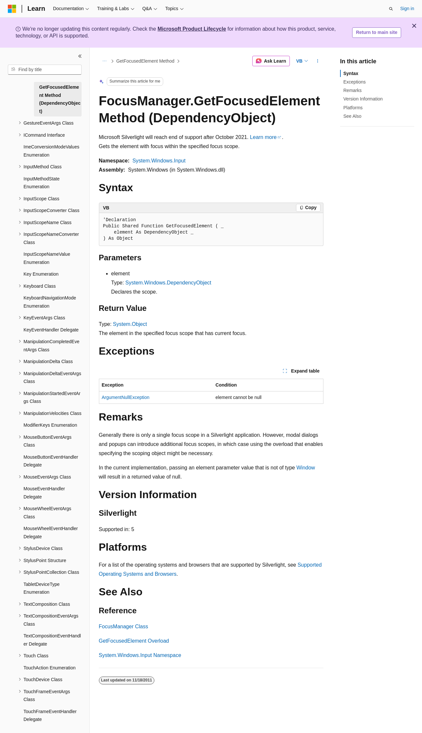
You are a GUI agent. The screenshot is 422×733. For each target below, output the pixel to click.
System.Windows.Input (159, 160)
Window (305, 467)
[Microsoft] (12, 9)
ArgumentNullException (125, 397)
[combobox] (45, 70)
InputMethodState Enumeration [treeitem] (41, 183)
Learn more (263, 137)
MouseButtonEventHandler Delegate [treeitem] (50, 461)
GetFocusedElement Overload (134, 641)
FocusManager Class (123, 626)
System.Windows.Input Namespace (140, 655)
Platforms (353, 107)
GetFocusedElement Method (145, 61)
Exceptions (354, 81)
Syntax (350, 73)
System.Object (130, 324)
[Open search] (391, 9)
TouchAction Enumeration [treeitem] (49, 667)
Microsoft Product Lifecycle (192, 29)
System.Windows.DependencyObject (168, 282)
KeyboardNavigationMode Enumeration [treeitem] (49, 302)
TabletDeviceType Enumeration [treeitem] (41, 588)
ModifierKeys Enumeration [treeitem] (50, 425)
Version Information (363, 98)
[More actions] (317, 61)
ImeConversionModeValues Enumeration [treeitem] (51, 151)
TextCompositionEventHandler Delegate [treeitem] (52, 640)
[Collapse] (80, 56)
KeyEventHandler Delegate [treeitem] (51, 329)
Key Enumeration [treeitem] (40, 274)
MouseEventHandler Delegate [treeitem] (44, 492)
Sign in (407, 8)
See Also (352, 116)
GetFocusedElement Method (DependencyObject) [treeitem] (60, 99)
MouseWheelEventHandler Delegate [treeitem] (50, 532)
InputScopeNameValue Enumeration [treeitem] (46, 258)
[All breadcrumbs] (104, 61)
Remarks (352, 90)
